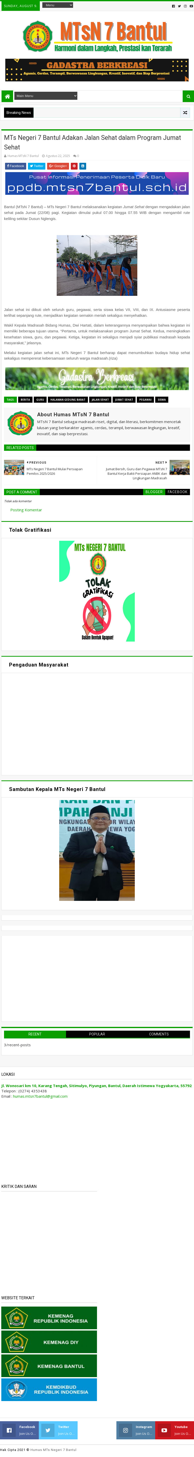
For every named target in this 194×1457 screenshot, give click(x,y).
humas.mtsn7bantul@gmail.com (40, 1096)
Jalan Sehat (100, 399)
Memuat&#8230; (52, 723)
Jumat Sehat (124, 399)
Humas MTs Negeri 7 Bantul (53, 1450)
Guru (40, 399)
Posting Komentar (26, 509)
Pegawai (145, 399)
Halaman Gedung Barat (67, 399)
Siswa (162, 399)
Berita (25, 399)
